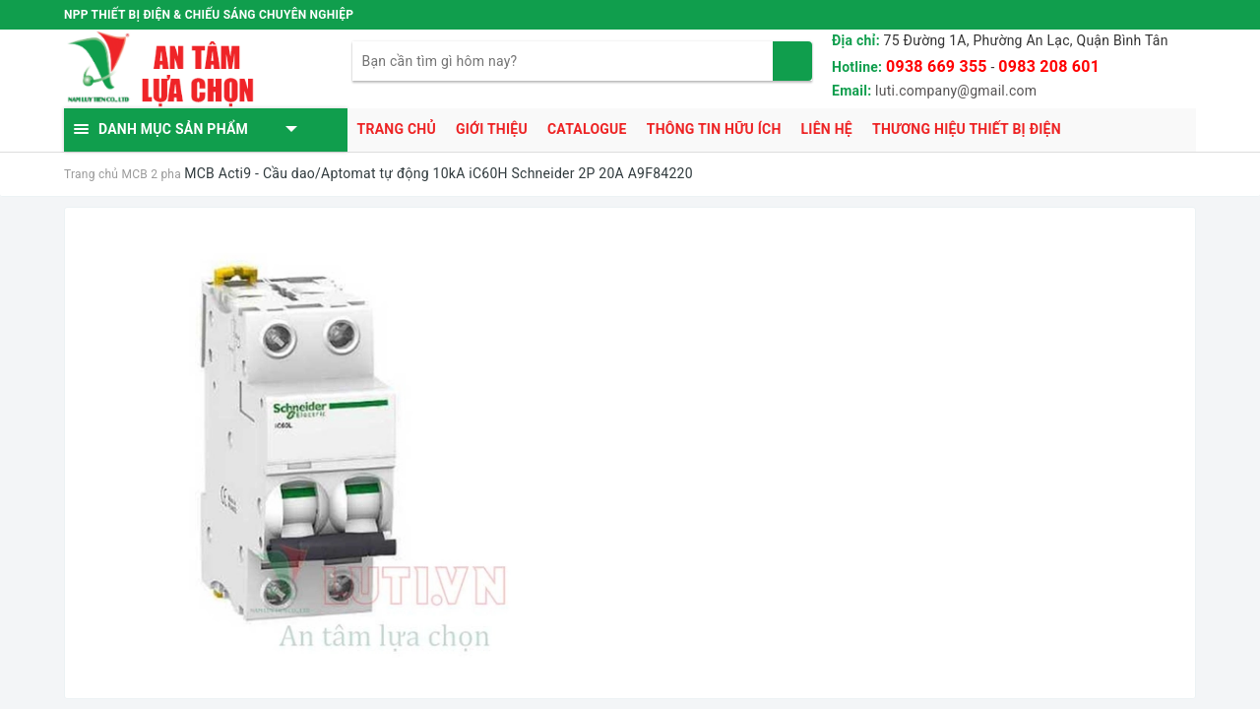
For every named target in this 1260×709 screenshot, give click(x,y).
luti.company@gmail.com (956, 90)
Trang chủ (396, 129)
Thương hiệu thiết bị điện (966, 129)
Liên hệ (826, 129)
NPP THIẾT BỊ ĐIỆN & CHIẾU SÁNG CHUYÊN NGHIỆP (208, 15)
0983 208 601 (1049, 66)
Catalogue (587, 129)
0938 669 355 (936, 66)
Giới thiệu (492, 129)
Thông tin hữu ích (714, 129)
